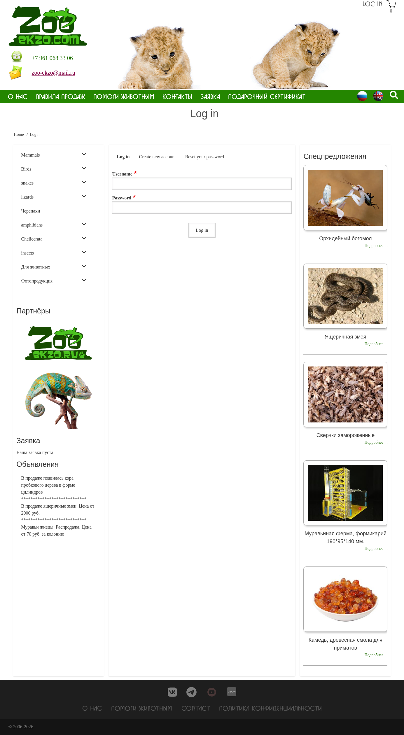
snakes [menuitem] (53, 182)
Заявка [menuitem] (210, 96)
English (378, 96)
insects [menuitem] (53, 252)
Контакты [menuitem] (177, 96)
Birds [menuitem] (53, 168)
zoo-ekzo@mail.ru (53, 72)
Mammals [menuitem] (53, 154)
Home (19, 134)
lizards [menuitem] (53, 196)
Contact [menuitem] (195, 708)
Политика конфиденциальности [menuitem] (270, 708)
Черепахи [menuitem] (30, 210)
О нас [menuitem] (17, 96)
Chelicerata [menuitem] (53, 238)
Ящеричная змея (345, 337)
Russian (362, 96)
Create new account (157, 156)
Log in (123, 156)
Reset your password (204, 156)
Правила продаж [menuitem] (60, 96)
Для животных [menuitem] (53, 266)
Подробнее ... (376, 245)
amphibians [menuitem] (53, 224)
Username (122, 173)
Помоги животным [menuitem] (123, 96)
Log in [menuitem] (372, 3)
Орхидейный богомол (345, 238)
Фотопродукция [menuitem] (53, 280)
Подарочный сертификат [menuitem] (266, 96)
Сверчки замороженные (345, 435)
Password (121, 197)
